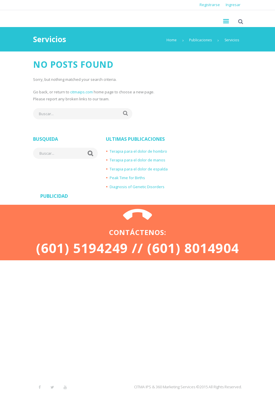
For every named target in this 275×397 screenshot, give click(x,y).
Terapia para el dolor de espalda (139, 169)
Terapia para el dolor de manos (137, 160)
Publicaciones (200, 40)
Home (172, 40)
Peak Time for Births (127, 177)
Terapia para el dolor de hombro (138, 151)
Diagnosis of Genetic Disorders (137, 186)
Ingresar (233, 4)
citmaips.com (81, 92)
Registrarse (210, 4)
